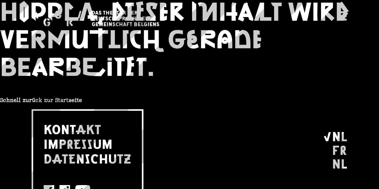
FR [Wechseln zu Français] (339, 149)
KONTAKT (72, 128)
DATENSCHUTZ (87, 158)
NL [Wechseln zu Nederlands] (339, 163)
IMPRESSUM (78, 143)
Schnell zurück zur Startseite (41, 100)
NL (339, 136)
